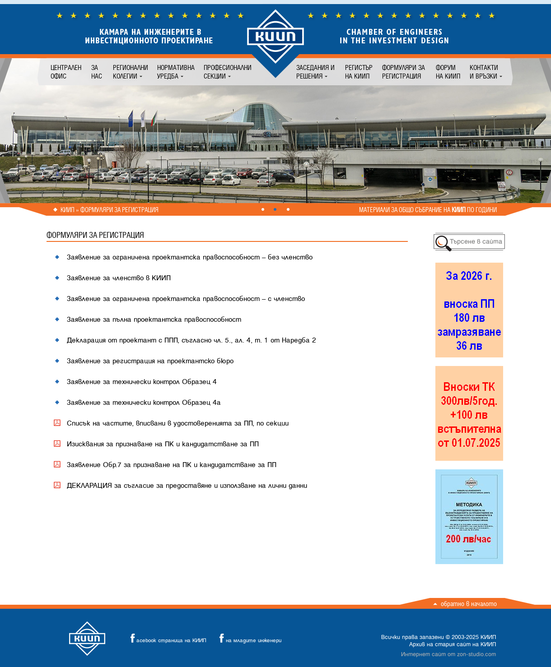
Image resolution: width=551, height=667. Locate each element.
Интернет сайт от (448, 654)
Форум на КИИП (448, 71)
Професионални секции (228, 71)
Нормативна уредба (176, 71)
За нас (96, 71)
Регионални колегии (130, 71)
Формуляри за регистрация (403, 71)
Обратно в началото (469, 603)
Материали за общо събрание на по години (428, 210)
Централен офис (66, 71)
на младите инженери (248, 638)
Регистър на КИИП (359, 71)
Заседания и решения (315, 71)
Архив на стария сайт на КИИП (452, 644)
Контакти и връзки (484, 71)
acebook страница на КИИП (165, 638)
